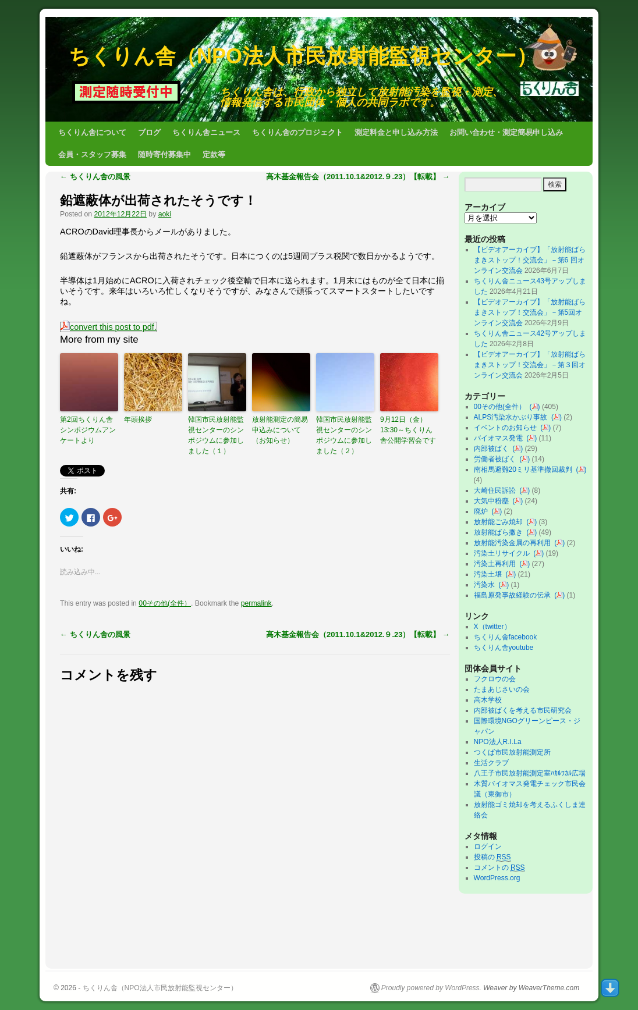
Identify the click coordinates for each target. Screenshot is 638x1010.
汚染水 (486, 585)
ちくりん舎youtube (504, 647)
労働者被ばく (497, 459)
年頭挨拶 (138, 419)
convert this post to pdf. (109, 327)
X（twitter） (492, 627)
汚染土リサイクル (504, 553)
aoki (164, 214)
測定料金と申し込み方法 (396, 132)
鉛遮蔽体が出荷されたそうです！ (158, 200)
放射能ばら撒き (500, 532)
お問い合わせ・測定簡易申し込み (506, 132)
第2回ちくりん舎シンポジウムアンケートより (88, 429)
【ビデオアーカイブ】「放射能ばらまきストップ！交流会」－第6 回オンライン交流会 (530, 260)
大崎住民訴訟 (497, 490)
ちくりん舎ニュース (206, 132)
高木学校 (488, 700)
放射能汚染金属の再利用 (514, 543)
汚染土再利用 (497, 564)
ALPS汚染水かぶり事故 (512, 417)
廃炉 (483, 511)
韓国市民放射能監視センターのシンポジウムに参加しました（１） (216, 435)
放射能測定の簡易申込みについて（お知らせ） (280, 429)
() (535, 407)
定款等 (214, 154)
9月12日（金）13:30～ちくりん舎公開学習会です (408, 429)
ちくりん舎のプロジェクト (297, 132)
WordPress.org (497, 878)
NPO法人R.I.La (498, 742)
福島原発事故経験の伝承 (514, 595)
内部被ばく (493, 448)
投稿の (492, 857)
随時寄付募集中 (164, 154)
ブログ (149, 132)
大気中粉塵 (493, 501)
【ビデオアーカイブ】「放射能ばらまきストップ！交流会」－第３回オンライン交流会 (530, 364)
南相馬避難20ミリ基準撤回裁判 (525, 469)
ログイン (488, 846)
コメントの (499, 867)
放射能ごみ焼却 (500, 522)
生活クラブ (491, 763)
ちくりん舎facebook (505, 637)
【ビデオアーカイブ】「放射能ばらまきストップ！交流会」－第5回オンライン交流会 (530, 312)
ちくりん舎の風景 (95, 176)
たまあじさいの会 (502, 689)
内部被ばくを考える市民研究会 (523, 710)
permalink (256, 603)
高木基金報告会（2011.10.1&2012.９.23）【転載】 (358, 176)
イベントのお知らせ (507, 428)
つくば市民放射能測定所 (512, 752)
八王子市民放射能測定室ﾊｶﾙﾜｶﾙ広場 (533, 773)
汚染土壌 (490, 574)
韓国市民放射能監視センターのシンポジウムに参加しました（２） (344, 435)
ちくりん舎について (92, 132)
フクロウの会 (495, 679)
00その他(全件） (165, 603)
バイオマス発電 (500, 438)
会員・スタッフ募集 (92, 154)
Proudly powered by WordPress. (431, 988)
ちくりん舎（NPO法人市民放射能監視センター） (303, 56)
